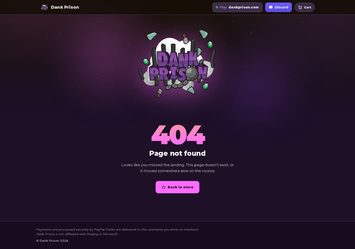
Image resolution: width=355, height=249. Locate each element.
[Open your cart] (305, 7)
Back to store (177, 187)
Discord (278, 7)
